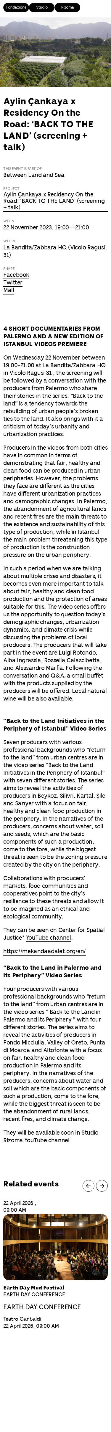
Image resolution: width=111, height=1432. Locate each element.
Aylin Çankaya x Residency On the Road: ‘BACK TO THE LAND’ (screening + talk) (53, 201)
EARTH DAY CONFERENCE (42, 1307)
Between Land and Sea (33, 175)
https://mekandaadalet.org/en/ (44, 951)
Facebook (16, 275)
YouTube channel (48, 938)
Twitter (12, 283)
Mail (8, 290)
